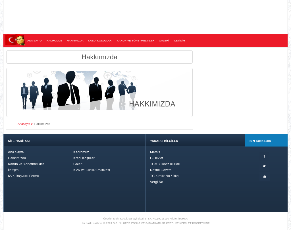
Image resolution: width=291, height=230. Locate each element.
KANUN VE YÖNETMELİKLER (135, 40)
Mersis (155, 152)
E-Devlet (156, 158)
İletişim (13, 170)
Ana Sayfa (16, 152)
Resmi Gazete (161, 170)
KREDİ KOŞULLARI (100, 40)
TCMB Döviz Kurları (165, 164)
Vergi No (156, 182)
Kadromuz (81, 152)
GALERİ (164, 40)
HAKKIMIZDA (75, 40)
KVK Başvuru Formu (23, 176)
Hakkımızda (17, 158)
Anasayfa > (25, 124)
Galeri (77, 164)
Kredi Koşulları (84, 158)
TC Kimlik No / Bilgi (164, 176)
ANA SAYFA (34, 40)
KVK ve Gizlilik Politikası (91, 170)
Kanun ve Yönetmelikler (26, 164)
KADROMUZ (54, 40)
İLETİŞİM (179, 40)
